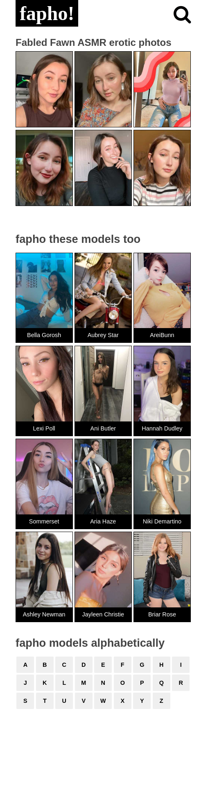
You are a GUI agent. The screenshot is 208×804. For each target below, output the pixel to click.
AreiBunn (162, 335)
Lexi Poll (44, 428)
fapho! (47, 13)
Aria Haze (103, 521)
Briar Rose (162, 614)
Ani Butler (103, 428)
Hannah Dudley (162, 428)
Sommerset (44, 521)
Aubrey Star (103, 335)
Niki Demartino (162, 521)
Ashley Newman (44, 614)
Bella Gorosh (44, 335)
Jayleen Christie (103, 614)
